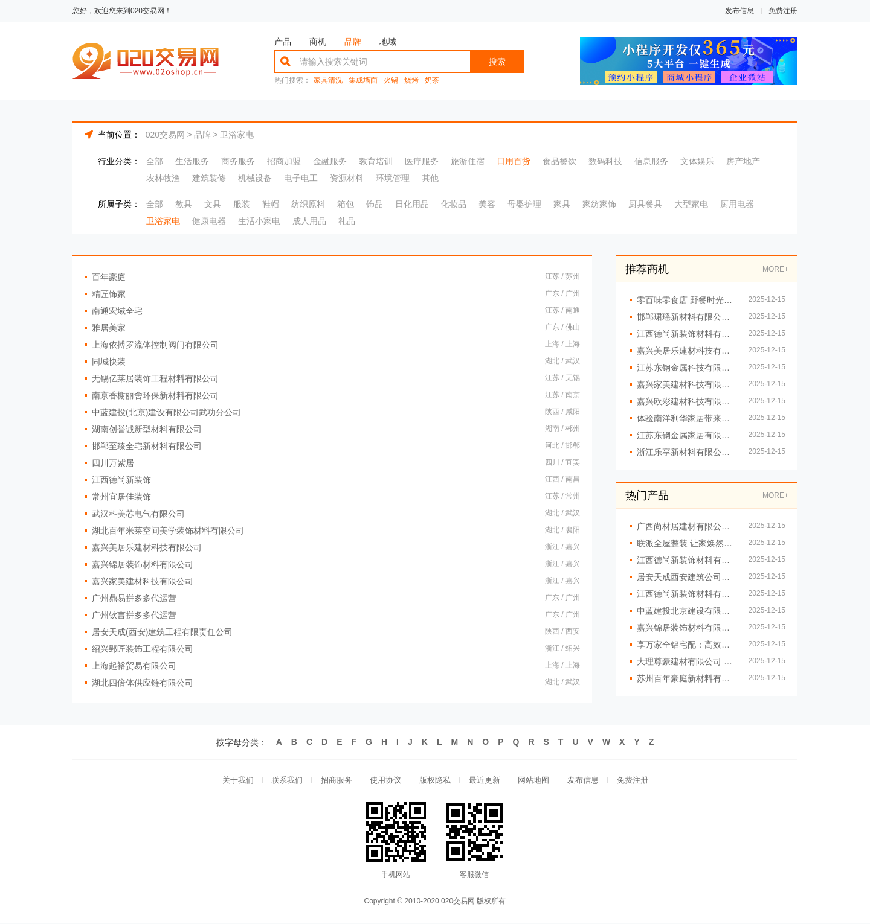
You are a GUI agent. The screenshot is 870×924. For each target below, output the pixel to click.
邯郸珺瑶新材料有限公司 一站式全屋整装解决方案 (686, 317)
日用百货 (513, 161)
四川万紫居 (113, 463)
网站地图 (534, 780)
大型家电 (691, 204)
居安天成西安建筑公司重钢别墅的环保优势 (686, 577)
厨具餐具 (645, 204)
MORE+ (775, 269)
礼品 (346, 221)
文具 (212, 204)
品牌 (352, 41)
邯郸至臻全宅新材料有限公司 (147, 446)
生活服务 (192, 161)
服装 (241, 204)
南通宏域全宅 (117, 311)
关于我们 (237, 780)
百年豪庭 (109, 277)
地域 (387, 41)
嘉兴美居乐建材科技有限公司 (147, 547)
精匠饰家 (109, 294)
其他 (430, 178)
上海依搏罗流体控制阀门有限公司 (155, 344)
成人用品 (309, 221)
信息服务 (651, 161)
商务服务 (238, 161)
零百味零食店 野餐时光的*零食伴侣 (686, 300)
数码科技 (605, 161)
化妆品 (453, 204)
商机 (317, 41)
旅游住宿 (468, 161)
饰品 (374, 204)
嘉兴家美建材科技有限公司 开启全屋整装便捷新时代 (686, 384)
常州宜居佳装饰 (121, 497)
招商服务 (336, 780)
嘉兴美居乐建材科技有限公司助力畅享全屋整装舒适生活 (686, 350)
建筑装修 (209, 178)
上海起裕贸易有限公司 (134, 666)
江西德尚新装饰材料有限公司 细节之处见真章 (686, 334)
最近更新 (484, 780)
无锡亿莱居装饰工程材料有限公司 (155, 378)
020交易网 (165, 134)
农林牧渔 (163, 178)
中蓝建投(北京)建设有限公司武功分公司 (166, 412)
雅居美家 (109, 328)
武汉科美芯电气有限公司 (138, 513)
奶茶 (432, 80)
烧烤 (411, 80)
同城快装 (109, 361)
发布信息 (739, 11)
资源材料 (347, 178)
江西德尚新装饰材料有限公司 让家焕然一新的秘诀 (686, 560)
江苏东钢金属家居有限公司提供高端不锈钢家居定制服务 (686, 435)
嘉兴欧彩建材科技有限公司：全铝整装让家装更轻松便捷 (686, 401)
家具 (561, 204)
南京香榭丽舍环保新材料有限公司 (155, 395)
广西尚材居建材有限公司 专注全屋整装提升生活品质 (686, 526)
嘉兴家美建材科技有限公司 (142, 581)
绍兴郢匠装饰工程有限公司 (142, 649)
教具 (183, 204)
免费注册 (783, 11)
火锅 (391, 80)
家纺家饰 (599, 204)
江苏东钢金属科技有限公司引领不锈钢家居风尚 (686, 367)
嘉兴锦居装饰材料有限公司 (142, 564)
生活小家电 (259, 221)
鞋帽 (270, 204)
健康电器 (209, 221)
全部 (154, 161)
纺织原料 (308, 204)
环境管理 (393, 178)
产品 (282, 41)
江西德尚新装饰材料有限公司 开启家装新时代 (686, 594)
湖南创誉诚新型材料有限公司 (147, 429)
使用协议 (385, 780)
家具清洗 (328, 80)
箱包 (345, 204)
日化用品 (412, 204)
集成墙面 (363, 80)
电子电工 (301, 178)
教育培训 (376, 161)
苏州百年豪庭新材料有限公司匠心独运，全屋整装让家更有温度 (686, 678)
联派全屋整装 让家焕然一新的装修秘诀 (686, 543)
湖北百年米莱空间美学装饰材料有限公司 (168, 530)
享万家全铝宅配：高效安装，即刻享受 (686, 644)
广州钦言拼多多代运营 (134, 615)
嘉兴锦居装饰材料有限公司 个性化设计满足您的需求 (686, 627)
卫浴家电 (237, 134)
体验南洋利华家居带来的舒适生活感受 (686, 418)
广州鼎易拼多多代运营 (134, 598)
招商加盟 (284, 161)
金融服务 (330, 161)
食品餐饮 (559, 161)
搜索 (497, 61)
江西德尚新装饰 (121, 480)
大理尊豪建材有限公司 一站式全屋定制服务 (686, 661)
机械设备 (255, 178)
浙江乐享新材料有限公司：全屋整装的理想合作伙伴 (686, 452)
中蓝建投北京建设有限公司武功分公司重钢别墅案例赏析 (686, 611)
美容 (486, 204)
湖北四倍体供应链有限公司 (142, 682)
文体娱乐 (697, 161)
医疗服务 (422, 161)
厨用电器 (737, 204)
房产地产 (743, 161)
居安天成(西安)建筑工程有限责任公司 (162, 632)
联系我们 (286, 780)
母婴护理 (524, 204)
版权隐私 (435, 780)
